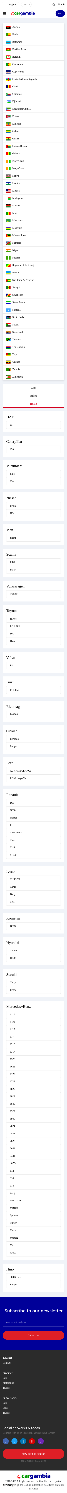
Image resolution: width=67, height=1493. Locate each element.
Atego (13, 1193)
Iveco (10, 871)
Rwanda (13, 272)
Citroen (12, 731)
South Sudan (15, 317)
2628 (12, 1141)
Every (13, 990)
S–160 (13, 855)
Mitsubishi (14, 466)
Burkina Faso (16, 49)
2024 (12, 1126)
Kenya (12, 176)
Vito (12, 1245)
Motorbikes (8, 1383)
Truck (13, 1230)
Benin (12, 34)
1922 (12, 1111)
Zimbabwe (14, 377)
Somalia (13, 310)
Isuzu (10, 682)
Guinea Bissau (16, 146)
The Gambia (15, 347)
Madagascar (15, 198)
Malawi (13, 205)
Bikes (33, 395)
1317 (12, 1051)
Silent (13, 537)
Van (12, 481)
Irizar (12, 569)
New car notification (33, 1453)
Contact (7, 1363)
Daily (13, 894)
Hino (10, 1269)
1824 (12, 1096)
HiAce (13, 618)
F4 (11, 665)
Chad (12, 86)
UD (12, 513)
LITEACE (15, 626)
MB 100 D (15, 1200)
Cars (33, 387)
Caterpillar (14, 441)
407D (13, 1163)
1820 (12, 1089)
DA (12, 633)
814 (12, 1178)
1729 (12, 1081)
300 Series (15, 1277)
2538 (12, 1133)
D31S (13, 926)
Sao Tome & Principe (20, 280)
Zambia (13, 369)
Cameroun (14, 64)
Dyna (12, 641)
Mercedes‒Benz (18, 1006)
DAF (10, 417)
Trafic (13, 847)
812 (12, 1170)
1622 (12, 1066)
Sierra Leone (15, 302)
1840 (12, 1104)
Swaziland (14, 332)
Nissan (11, 498)
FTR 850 (14, 690)
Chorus (13, 950)
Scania (11, 554)
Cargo (13, 886)
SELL (60, 13)
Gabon (12, 131)
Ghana (12, 138)
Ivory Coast (15, 161)
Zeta (12, 901)
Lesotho (13, 183)
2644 (12, 1148)
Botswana (14, 42)
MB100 (14, 1208)
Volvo (10, 658)
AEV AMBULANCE (20, 770)
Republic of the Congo (20, 265)
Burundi (13, 57)
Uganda (13, 362)
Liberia (12, 191)
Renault (12, 795)
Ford (9, 763)
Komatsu (13, 918)
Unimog (14, 1237)
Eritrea (12, 116)
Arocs (13, 1252)
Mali (11, 213)
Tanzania (13, 339)
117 (12, 1037)
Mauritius (14, 228)
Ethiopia (13, 124)
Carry (13, 982)
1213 (12, 1044)
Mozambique (16, 235)
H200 (13, 958)
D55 (12, 803)
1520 (12, 1059)
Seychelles (14, 295)
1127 (12, 1029)
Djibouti (13, 101)
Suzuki (11, 974)
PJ (11, 825)
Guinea (12, 153)
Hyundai (12, 943)
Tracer (13, 840)
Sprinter (14, 1215)
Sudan (12, 325)
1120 (12, 1022)
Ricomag (13, 706)
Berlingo (14, 739)
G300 (13, 810)
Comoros (13, 94)
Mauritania (14, 220)
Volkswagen (15, 586)
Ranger (13, 1284)
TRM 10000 (16, 832)
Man (9, 530)
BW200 (14, 714)
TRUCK (14, 594)
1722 (12, 1074)
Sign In (61, 4)
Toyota (11, 611)
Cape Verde (15, 72)
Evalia (13, 506)
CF (11, 425)
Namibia (13, 243)
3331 (12, 1156)
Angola (13, 27)
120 (12, 449)
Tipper (13, 1223)
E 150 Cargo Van (18, 778)
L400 (12, 474)
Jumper (13, 746)
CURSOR (15, 879)
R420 (12, 562)
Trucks (34, 403)
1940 (12, 1118)
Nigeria (13, 258)
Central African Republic (22, 79)
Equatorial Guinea (18, 109)
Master (13, 817)
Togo (12, 354)
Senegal (13, 287)
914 (12, 1185)
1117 (12, 1014)
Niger (12, 250)
